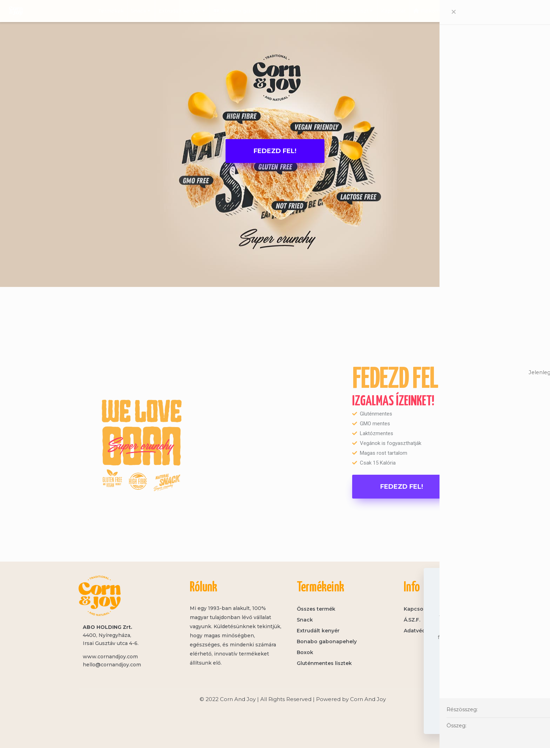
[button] (275, 151)
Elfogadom (480, 710)
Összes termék (316, 609)
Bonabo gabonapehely (327, 641)
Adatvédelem (480, 691)
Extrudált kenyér (318, 630)
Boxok (305, 652)
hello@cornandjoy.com (112, 664)
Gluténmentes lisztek (324, 663)
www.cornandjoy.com (110, 656)
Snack (305, 620)
